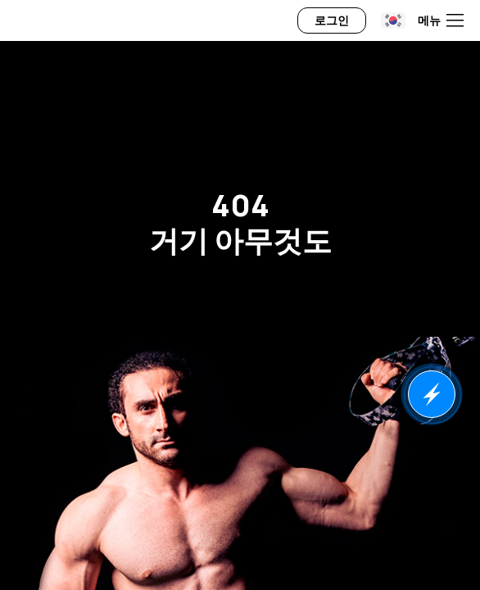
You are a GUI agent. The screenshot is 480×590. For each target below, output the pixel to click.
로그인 (332, 20)
